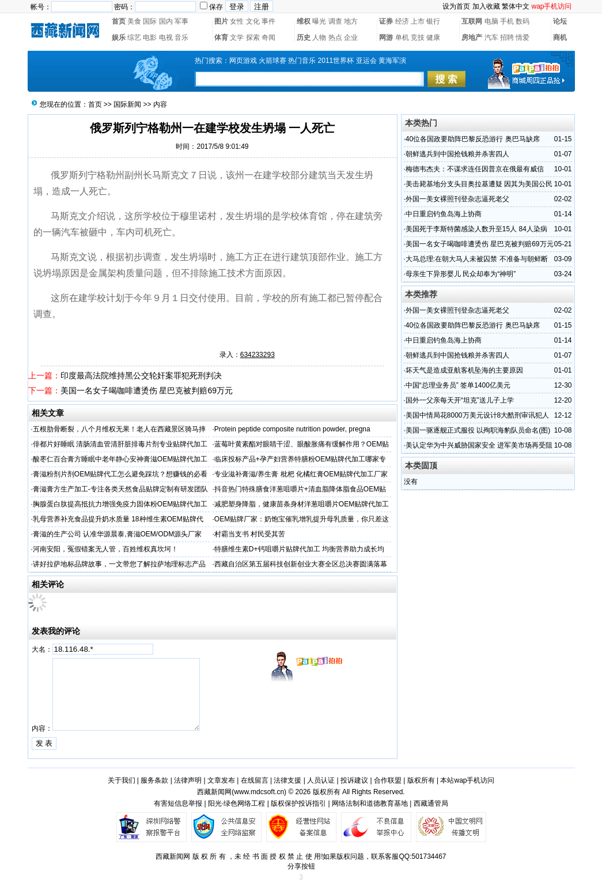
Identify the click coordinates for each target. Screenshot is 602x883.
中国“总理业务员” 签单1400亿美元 (458, 385)
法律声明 (188, 780)
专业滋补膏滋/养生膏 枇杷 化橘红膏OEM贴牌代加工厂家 (301, 474)
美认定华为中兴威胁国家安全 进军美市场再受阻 (479, 445)
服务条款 (154, 780)
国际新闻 (127, 104)
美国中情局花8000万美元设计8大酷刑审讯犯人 (477, 415)
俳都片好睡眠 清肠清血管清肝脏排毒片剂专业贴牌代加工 (120, 444)
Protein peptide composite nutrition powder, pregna (292, 429)
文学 (237, 37)
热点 (335, 37)
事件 (268, 21)
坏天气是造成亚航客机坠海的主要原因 (464, 370)
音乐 (181, 37)
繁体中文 (515, 6)
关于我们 (121, 780)
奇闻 (268, 37)
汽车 (491, 37)
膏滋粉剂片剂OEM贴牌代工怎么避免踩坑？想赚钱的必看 (120, 474)
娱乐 (119, 37)
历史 (304, 37)
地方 (351, 21)
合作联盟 (388, 780)
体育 (221, 37)
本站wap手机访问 (467, 780)
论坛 (560, 21)
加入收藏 (486, 6)
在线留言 (254, 780)
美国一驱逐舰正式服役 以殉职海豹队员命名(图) (478, 430)
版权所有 (421, 780)
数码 (522, 21)
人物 (319, 37)
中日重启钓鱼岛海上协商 (444, 214)
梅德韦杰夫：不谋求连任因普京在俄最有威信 (475, 169)
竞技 (418, 37)
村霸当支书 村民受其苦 (249, 534)
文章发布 (221, 780)
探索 (253, 37)
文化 (253, 21)
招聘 (507, 37)
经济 (402, 21)
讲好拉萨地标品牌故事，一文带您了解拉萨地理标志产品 (119, 564)
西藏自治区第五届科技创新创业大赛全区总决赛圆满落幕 (300, 564)
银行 (433, 21)
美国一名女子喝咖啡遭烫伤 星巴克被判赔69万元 (146, 390)
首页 (119, 21)
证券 (386, 21)
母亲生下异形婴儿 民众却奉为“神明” (461, 274)
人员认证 (321, 780)
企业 (351, 37)
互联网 (471, 21)
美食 (134, 21)
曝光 (319, 21)
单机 (402, 37)
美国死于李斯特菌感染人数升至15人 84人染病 (476, 229)
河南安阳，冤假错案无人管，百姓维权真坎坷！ (105, 549)
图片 (221, 21)
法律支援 (287, 780)
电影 (150, 37)
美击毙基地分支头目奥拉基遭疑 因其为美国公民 (479, 184)
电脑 (491, 21)
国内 (166, 21)
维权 (304, 21)
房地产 (471, 37)
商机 (560, 37)
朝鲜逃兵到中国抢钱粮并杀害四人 (457, 154)
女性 (237, 21)
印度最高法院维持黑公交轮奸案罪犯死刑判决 (141, 375)
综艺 (134, 37)
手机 (507, 21)
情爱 (522, 37)
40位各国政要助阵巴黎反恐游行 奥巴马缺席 (473, 139)
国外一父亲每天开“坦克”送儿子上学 (460, 400)
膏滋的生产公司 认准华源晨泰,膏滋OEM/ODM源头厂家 (117, 534)
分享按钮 (301, 866)
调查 (335, 21)
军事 (181, 21)
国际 (150, 21)
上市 (418, 21)
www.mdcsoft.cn (259, 792)
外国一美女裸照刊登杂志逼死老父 (457, 199)
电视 (166, 37)
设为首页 (456, 6)
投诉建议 (354, 780)
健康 (433, 37)
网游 (386, 37)
